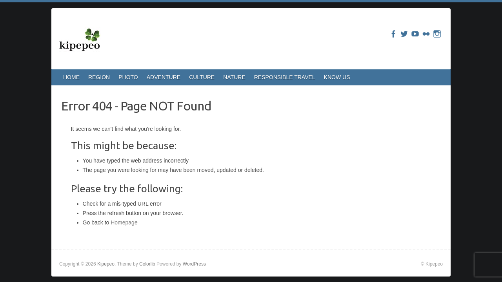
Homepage (124, 222)
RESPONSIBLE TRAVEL (284, 77)
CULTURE (202, 77)
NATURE (234, 77)
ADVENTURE (163, 77)
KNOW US (337, 77)
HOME (71, 77)
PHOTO (128, 77)
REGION (99, 77)
